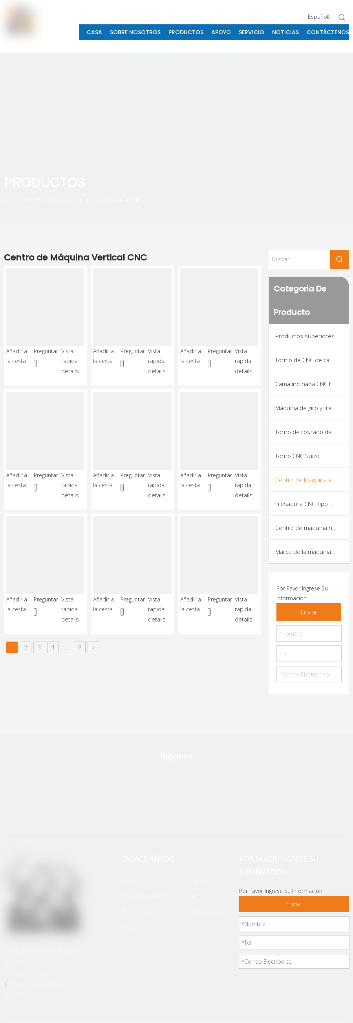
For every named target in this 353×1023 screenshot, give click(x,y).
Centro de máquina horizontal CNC (312, 528)
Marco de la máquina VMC (309, 552)
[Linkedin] (188, 809)
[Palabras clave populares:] (342, 17)
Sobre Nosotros (143, 896)
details (70, 371)
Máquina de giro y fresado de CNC (312, 408)
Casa (128, 881)
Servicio (200, 881)
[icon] (323, 196)
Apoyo (130, 927)
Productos (136, 911)
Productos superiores (305, 336)
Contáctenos (207, 911)
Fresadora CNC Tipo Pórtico (311, 504)
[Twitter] (138, 809)
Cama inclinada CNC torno (309, 384)
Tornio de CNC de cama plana (312, 360)
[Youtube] (213, 809)
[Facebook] (163, 809)
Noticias (200, 896)
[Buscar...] (299, 259)
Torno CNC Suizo (297, 456)
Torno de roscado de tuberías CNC (312, 432)
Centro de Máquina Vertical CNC (312, 480)
